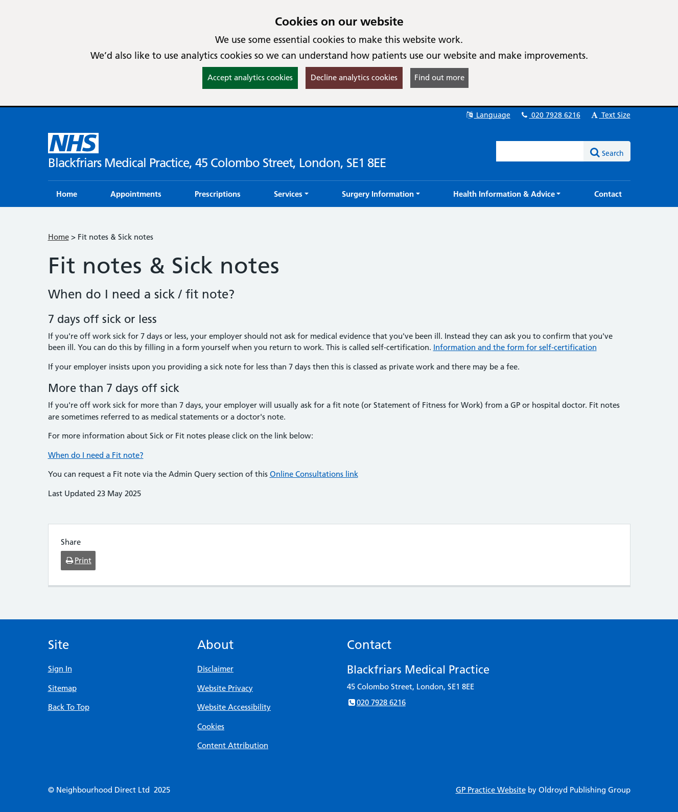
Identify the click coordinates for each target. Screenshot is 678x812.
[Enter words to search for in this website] (540, 151)
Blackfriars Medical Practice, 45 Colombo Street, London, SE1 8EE (217, 162)
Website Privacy (225, 688)
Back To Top (68, 707)
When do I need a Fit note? (96, 455)
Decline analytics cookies (354, 77)
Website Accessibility (234, 707)
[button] (291, 194)
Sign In (60, 669)
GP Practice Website (491, 790)
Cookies (210, 726)
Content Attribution (232, 745)
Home (58, 237)
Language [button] (487, 115)
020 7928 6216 (550, 115)
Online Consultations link (314, 474)
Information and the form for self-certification (515, 347)
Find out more (439, 77)
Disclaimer (215, 669)
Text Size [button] (610, 115)
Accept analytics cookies (250, 77)
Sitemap (62, 688)
